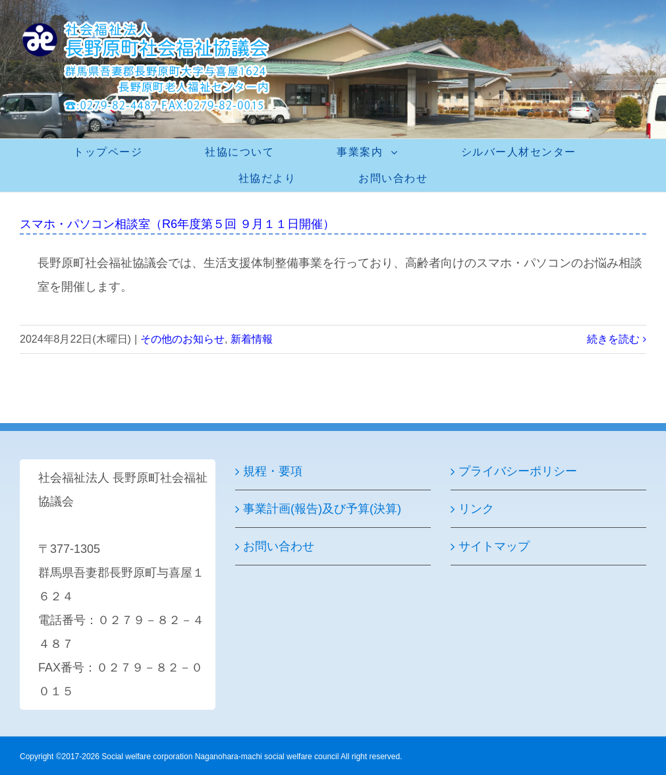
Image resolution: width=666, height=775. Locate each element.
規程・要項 (272, 471)
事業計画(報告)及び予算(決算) (322, 508)
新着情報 (252, 339)
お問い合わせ (278, 546)
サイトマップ (494, 546)
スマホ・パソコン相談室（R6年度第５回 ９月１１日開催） (177, 224)
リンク (476, 508)
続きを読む (613, 339)
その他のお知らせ (182, 339)
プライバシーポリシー (517, 471)
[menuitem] (116, 152)
